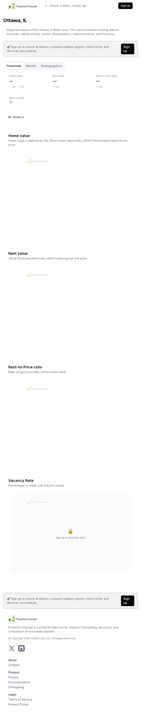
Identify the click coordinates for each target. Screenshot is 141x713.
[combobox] (73, 6)
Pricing (13, 677)
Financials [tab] (14, 66)
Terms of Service (20, 699)
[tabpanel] (70, 329)
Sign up (126, 49)
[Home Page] (22, 5)
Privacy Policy (18, 704)
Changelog (16, 687)
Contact (14, 665)
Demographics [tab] (51, 66)
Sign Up (125, 5)
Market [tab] (31, 66)
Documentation (19, 682)
